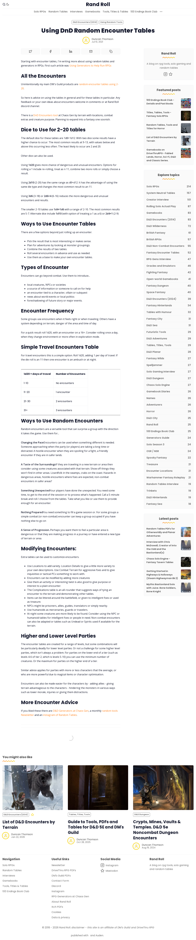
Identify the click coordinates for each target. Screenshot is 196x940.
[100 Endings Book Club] (168, 431)
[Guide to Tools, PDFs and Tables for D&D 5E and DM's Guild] (98, 787)
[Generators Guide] (168, 438)
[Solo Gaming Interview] (168, 371)
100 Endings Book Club (144, 11)
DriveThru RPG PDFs (64, 870)
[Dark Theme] (7, 4)
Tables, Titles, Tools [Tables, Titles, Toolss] (79, 814)
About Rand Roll (61, 901)
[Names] (168, 398)
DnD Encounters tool (45, 115)
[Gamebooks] (168, 213)
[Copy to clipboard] (110, 51)
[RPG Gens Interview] (168, 259)
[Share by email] (90, 51)
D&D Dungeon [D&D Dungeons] (141, 814)
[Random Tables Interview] (168, 484)
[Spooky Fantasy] (168, 457)
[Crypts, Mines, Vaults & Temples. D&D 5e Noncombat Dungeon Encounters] (163, 787)
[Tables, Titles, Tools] (168, 345)
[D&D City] (168, 418)
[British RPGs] (168, 239)
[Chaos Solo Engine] (168, 385)
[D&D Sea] (168, 325)
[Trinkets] (168, 491)
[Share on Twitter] (30, 51)
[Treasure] (168, 464)
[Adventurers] (168, 405)
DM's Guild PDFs (61, 875)
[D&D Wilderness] (168, 226)
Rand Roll (64, 927)
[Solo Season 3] (168, 444)
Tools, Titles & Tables (115, 11)
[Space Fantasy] (168, 292)
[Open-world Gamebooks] (168, 279)
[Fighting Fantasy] (168, 272)
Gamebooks (92, 11)
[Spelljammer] (168, 365)
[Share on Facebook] (50, 51)
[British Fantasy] (168, 233)
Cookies (56, 912)
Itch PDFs (57, 907)
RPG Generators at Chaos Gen (70, 896)
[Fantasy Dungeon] (168, 286)
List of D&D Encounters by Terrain (28, 824)
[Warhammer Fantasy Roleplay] (168, 477)
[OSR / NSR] (168, 451)
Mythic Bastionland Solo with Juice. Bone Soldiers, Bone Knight (161, 588)
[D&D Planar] (168, 352)
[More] (161, 11)
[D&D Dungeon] (168, 378)
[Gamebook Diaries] (168, 391)
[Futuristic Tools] (168, 332)
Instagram (58, 891)
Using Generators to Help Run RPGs (90, 65)
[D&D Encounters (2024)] (168, 299)
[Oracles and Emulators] (168, 266)
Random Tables (58, 11)
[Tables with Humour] (168, 312)
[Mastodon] (171, 74)
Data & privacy (61, 917)
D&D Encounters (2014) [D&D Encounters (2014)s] (85, 22)
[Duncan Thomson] (86, 40)
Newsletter (58, 865)
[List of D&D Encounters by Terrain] (32, 787)
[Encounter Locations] (168, 471)
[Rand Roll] (168, 424)
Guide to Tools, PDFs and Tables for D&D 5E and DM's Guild (96, 827)
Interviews (76, 11)
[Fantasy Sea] (168, 503)
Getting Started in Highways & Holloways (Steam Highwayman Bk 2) (162, 575)
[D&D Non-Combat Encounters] (168, 246)
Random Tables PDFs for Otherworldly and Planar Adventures (160, 532)
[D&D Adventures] (168, 338)
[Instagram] (165, 74)
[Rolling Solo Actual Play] (168, 206)
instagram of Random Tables (60, 715)
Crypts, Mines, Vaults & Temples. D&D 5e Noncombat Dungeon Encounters (157, 830)
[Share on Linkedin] (70, 51)
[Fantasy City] (168, 319)
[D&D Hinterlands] (168, 497)
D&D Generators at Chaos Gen (71, 710)
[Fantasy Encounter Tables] (168, 252)
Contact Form (60, 881)
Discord (56, 886)
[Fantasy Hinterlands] (168, 305)
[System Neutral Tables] (168, 193)
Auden (99, 935)
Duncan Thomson (102, 39)
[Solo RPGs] (168, 186)
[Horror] (168, 411)
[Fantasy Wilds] (168, 358)
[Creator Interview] (168, 199)
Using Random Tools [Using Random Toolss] (111, 22)
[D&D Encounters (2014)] (168, 219)
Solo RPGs (40, 11)
